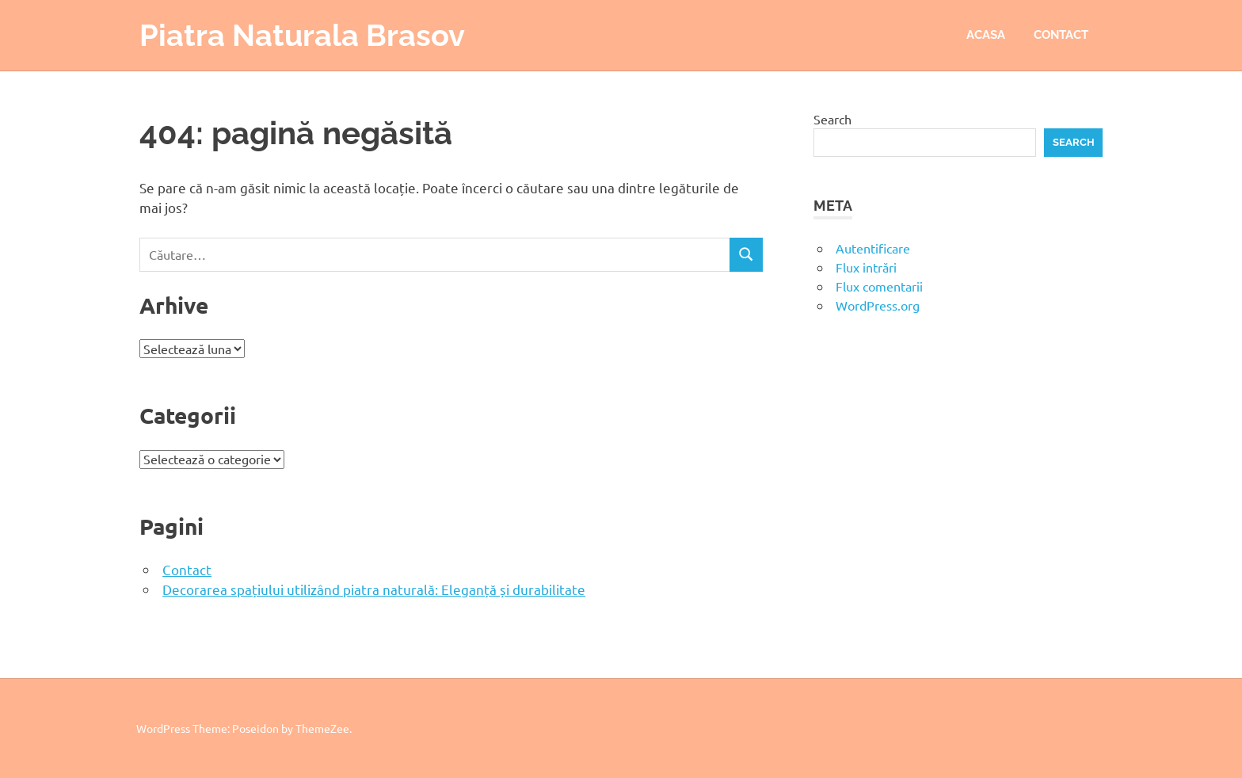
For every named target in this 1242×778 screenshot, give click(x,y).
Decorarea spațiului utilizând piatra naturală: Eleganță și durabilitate (373, 589)
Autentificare (873, 248)
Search (832, 119)
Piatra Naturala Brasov (302, 35)
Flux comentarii (879, 286)
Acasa (985, 35)
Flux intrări (866, 267)
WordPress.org (878, 305)
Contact (1061, 35)
